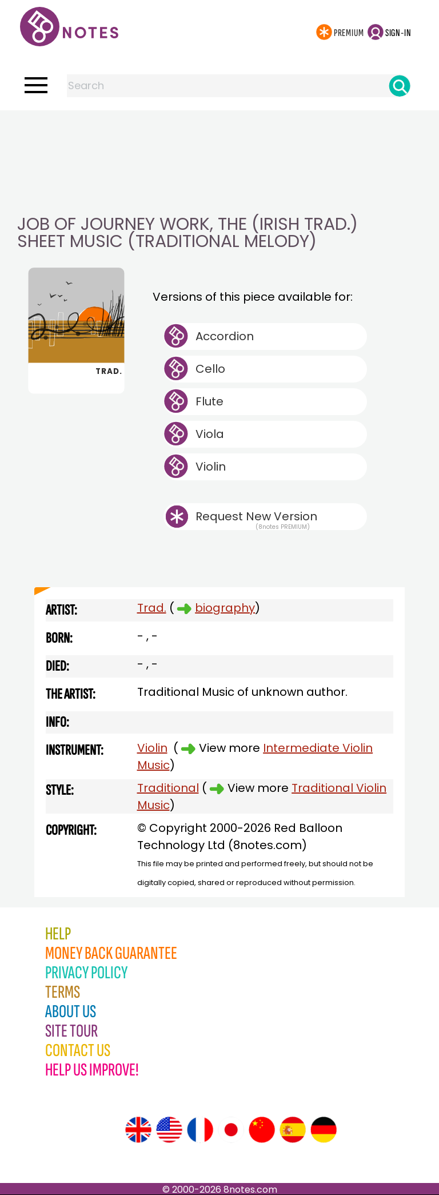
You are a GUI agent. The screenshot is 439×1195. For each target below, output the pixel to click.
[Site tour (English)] (138, 1130)
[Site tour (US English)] (169, 1130)
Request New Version (256, 516)
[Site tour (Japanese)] (231, 1130)
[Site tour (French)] (200, 1130)
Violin (210, 467)
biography (225, 608)
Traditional (168, 788)
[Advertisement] (219, 133)
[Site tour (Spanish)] (292, 1130)
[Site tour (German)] (323, 1130)
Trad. (151, 608)
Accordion (224, 336)
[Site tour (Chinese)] (262, 1130)
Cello (210, 369)
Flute (209, 401)
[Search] (399, 86)
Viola (209, 434)
